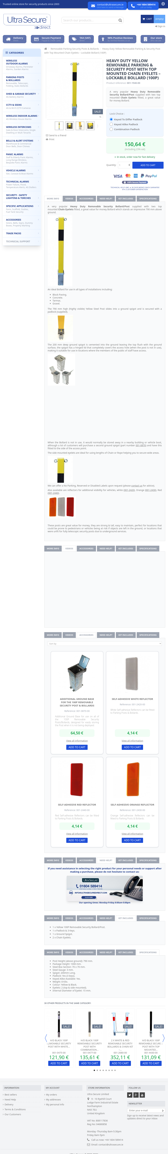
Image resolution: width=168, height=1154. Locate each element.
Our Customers (13, 1114)
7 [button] (112, 1070)
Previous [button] (46, 1038)
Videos (69, 198)
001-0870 (141, 445)
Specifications (148, 198)
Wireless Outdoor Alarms (22, 65)
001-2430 (151, 490)
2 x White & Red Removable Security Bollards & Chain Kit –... (120, 1045)
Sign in (160, 26)
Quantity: (111, 165)
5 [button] (106, 1070)
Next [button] (164, 1038)
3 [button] (100, 1070)
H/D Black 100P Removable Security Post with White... (59, 1043)
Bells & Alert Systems (22, 143)
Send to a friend (57, 135)
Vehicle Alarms (22, 172)
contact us (136, 485)
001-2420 (129, 490)
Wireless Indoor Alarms (22, 117)
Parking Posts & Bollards (22, 81)
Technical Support (22, 241)
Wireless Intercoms (22, 129)
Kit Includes (125, 198)
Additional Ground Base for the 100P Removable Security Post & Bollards (77, 702)
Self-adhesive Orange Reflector (132, 804)
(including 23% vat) (135, 149)
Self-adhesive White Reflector (132, 699)
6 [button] (109, 1070)
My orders (51, 1094)
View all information (77, 740)
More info (53, 198)
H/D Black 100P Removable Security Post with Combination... (89, 1045)
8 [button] (115, 1070)
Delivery (9, 1104)
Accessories (86, 198)
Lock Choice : (117, 113)
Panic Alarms (22, 158)
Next (97, 126)
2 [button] (97, 1070)
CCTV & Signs (22, 106)
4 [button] (103, 1070)
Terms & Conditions (15, 1109)
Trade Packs (22, 233)
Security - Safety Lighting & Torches (22, 196)
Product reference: (116, 83)
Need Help (10, 1099)
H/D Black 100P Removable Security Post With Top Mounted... (151, 1045)
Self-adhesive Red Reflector (77, 804)
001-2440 (53, 493)
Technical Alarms (22, 184)
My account (53, 1087)
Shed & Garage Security (22, 95)
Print (51, 139)
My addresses (53, 1099)
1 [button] (94, 1070)
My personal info (55, 1104)
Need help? (106, 198)
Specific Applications (22, 208)
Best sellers (11, 1094)
